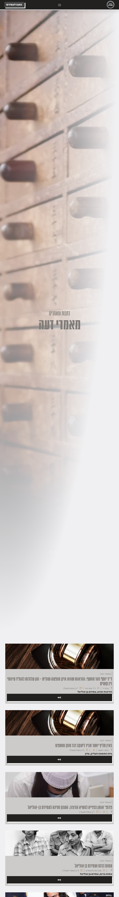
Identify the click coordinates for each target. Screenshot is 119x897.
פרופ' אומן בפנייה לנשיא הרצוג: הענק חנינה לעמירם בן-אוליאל (70, 807)
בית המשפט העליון (101, 753)
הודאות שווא (104, 691)
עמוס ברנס (106, 874)
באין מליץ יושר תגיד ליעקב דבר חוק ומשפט (83, 745)
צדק (87, 753)
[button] (59, 4)
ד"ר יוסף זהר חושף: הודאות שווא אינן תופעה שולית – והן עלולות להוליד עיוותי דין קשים (59, 681)
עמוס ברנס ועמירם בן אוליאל (93, 865)
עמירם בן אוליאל (86, 691)
